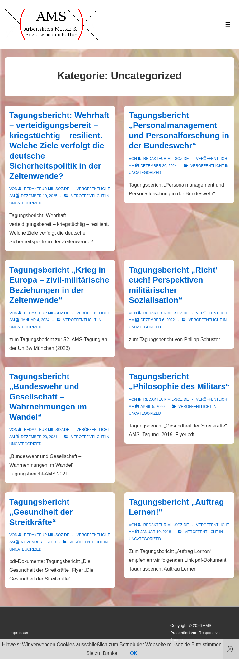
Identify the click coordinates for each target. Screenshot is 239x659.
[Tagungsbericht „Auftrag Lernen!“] (155, 532)
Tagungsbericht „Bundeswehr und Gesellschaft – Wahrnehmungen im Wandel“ (48, 397)
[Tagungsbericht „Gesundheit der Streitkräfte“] (38, 542)
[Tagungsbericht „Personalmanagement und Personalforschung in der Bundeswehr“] (158, 166)
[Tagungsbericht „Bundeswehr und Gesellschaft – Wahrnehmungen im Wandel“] (39, 437)
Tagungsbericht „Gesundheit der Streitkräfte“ (41, 512)
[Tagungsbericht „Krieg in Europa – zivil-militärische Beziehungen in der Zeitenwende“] (35, 320)
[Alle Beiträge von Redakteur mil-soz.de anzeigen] (44, 189)
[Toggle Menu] (228, 24)
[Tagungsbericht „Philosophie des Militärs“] (152, 406)
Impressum (19, 632)
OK (133, 653)
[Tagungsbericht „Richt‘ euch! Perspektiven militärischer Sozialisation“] (157, 320)
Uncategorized (25, 203)
